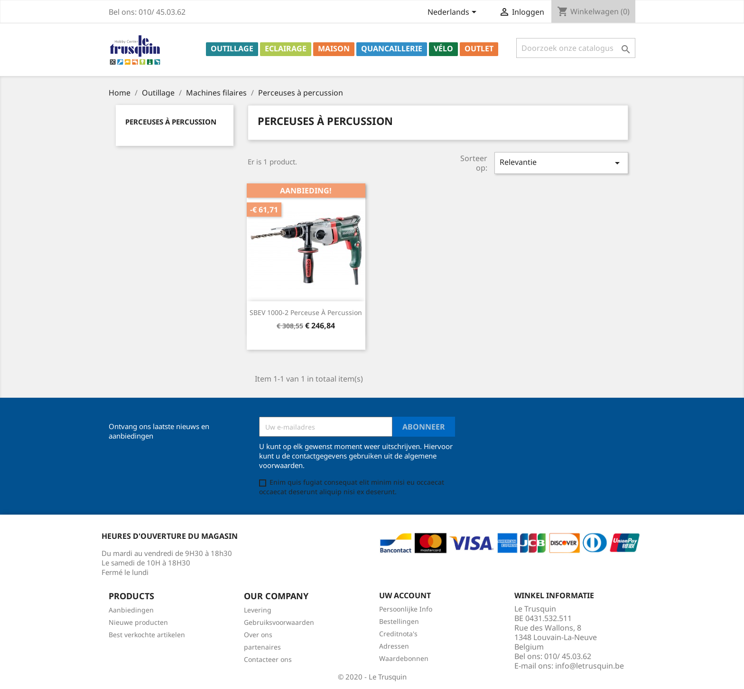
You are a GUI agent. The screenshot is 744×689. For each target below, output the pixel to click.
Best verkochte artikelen (147, 634)
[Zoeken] (575, 48)
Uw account (405, 595)
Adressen (394, 646)
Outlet (479, 48)
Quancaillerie (391, 48)
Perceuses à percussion (170, 121)
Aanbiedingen (131, 609)
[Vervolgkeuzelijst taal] (454, 13)
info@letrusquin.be (589, 665)
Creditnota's (398, 633)
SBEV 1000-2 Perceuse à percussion (306, 312)
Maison (334, 48)
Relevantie (561, 163)
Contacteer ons (268, 659)
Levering (257, 609)
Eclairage (286, 48)
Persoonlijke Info (405, 608)
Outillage (232, 48)
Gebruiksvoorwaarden (279, 622)
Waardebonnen (403, 658)
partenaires (262, 646)
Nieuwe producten (138, 622)
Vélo (443, 48)
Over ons (258, 634)
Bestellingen (399, 621)
